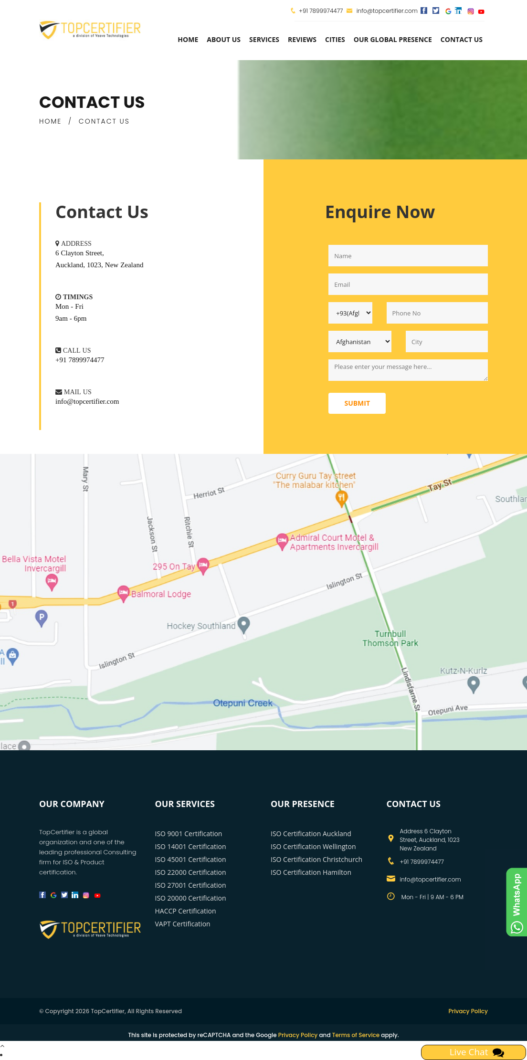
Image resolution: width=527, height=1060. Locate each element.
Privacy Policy (468, 1011)
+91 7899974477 (321, 11)
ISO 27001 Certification (190, 885)
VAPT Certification (183, 923)
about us (224, 39)
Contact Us (462, 39)
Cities (335, 39)
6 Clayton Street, (79, 252)
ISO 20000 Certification (190, 898)
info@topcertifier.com (382, 11)
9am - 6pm (71, 318)
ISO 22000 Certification (190, 872)
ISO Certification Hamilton (311, 872)
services (264, 39)
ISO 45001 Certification (190, 859)
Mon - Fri (69, 306)
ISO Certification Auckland (311, 833)
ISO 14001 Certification (190, 846)
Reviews (302, 39)
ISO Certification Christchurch (316, 859)
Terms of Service (355, 1035)
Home (188, 39)
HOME (50, 121)
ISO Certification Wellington (313, 846)
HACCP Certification (185, 910)
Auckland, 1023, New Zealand (99, 264)
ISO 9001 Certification (188, 833)
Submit (357, 403)
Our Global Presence (393, 39)
